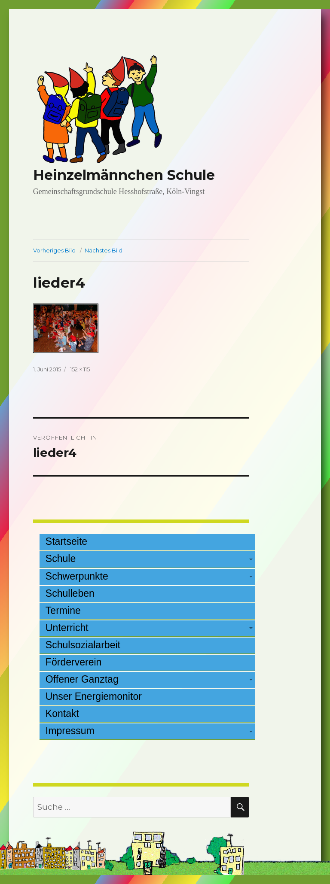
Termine (63, 610)
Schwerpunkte (77, 576)
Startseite (66, 541)
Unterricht (67, 627)
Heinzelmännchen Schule (124, 175)
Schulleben (70, 593)
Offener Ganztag (82, 679)
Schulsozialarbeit (83, 644)
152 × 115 (80, 369)
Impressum (70, 730)
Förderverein (74, 662)
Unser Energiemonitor (94, 696)
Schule (61, 558)
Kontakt (62, 713)
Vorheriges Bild (54, 250)
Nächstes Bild (103, 250)
